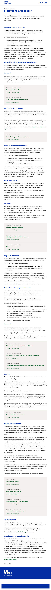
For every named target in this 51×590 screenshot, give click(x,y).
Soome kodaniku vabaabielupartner (17, 99)
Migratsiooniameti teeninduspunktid (17, 501)
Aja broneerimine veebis (13, 491)
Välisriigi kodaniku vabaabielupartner (17, 237)
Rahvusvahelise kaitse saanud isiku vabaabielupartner (22, 355)
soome (8, 92)
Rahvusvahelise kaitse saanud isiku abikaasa (19, 346)
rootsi (12, 92)
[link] (8, 2)
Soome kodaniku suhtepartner (15, 415)
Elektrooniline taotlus (12, 481)
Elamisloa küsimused (10, 559)
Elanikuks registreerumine (26, 532)
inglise (17, 92)
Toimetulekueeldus (12, 247)
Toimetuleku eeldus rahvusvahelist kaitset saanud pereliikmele (25, 365)
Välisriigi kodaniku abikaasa (14, 227)
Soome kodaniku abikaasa (14, 90)
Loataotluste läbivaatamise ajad (15, 511)
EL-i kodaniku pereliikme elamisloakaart (18, 137)
